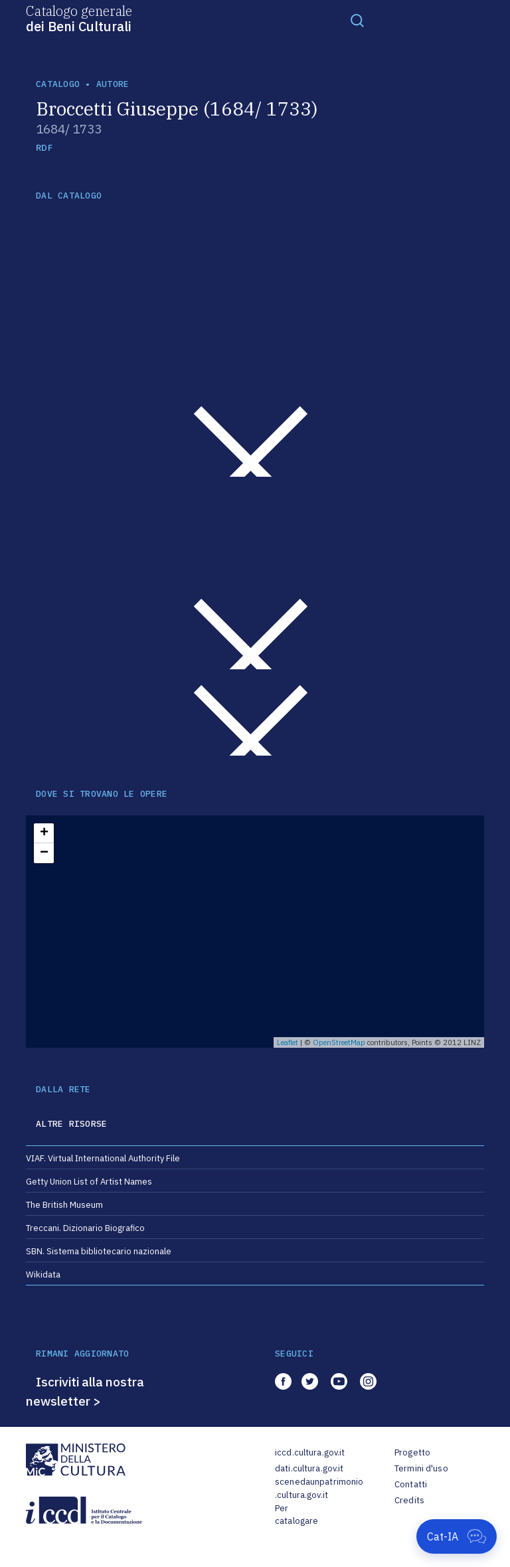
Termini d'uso (421, 1468)
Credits (409, 1500)
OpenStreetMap (339, 1042)
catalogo (58, 84)
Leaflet (287, 1042)
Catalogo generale (79, 18)
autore (112, 84)
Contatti (410, 1484)
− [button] (44, 853)
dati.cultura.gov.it (309, 1468)
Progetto (412, 1452)
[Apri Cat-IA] (456, 1536)
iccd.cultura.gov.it (310, 1452)
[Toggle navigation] (357, 20)
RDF (44, 147)
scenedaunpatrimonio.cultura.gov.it (319, 1488)
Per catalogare (296, 1515)
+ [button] (44, 833)
